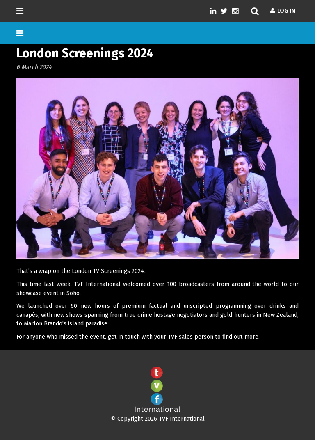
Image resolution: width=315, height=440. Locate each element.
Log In (282, 10)
